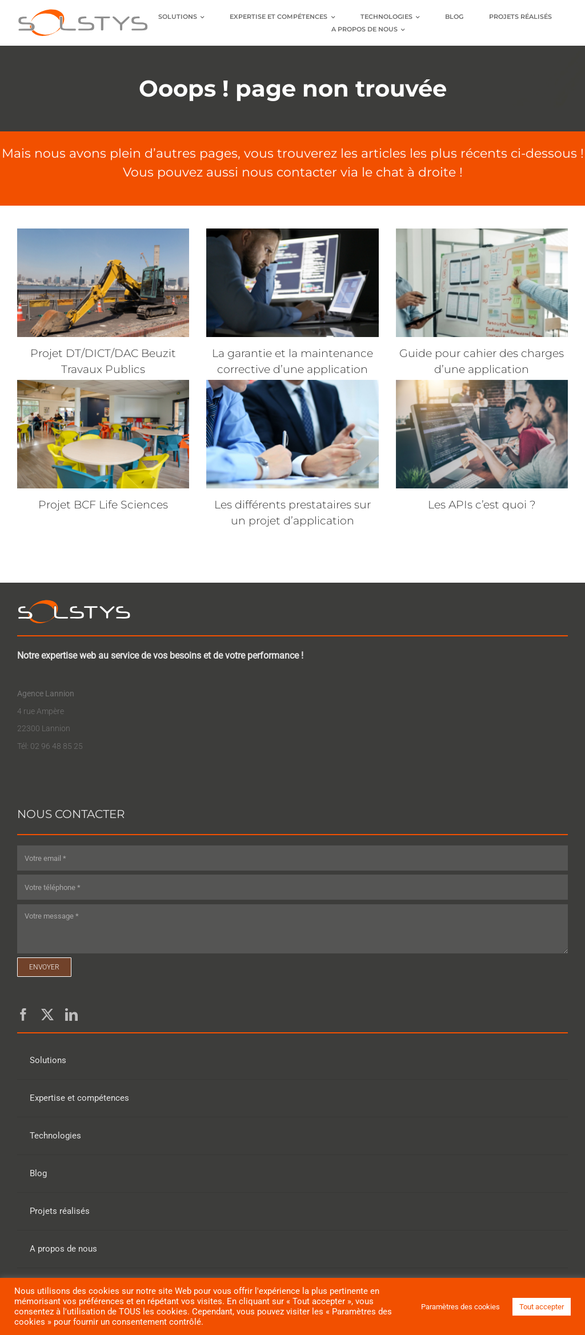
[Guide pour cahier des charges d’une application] (482, 282)
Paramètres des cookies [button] (460, 1306)
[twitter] (47, 1014)
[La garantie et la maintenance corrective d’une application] (292, 282)
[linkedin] (71, 1014)
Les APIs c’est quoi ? (482, 504)
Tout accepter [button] (541, 1306)
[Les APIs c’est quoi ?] (482, 434)
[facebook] (23, 1014)
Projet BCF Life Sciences (103, 504)
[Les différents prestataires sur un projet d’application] (292, 434)
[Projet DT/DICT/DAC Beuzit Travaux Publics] (103, 282)
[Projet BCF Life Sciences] (103, 434)
